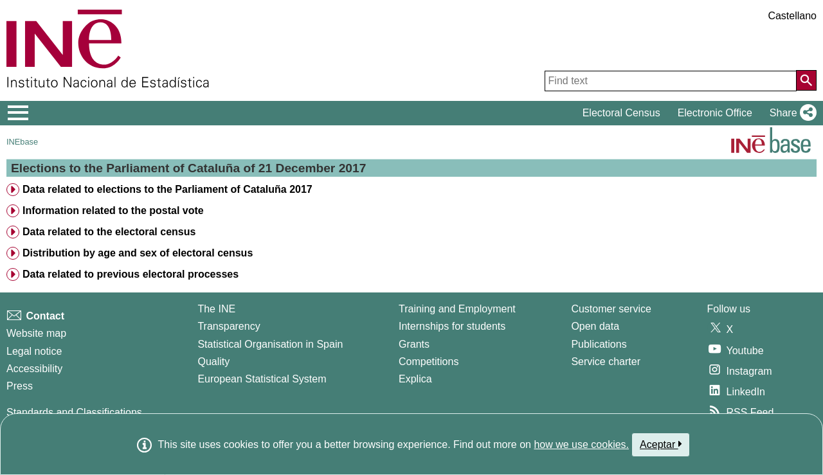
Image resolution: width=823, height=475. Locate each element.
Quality (213, 361)
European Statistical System (261, 378)
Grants (414, 344)
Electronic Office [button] (715, 112)
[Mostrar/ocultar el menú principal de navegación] (18, 113)
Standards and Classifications (74, 412)
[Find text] (671, 81)
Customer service (611, 308)
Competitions (428, 361)
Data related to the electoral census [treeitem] (109, 231)
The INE (216, 308)
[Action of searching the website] (806, 80)
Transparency (228, 326)
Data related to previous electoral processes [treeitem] (131, 274)
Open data (595, 326)
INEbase (22, 142)
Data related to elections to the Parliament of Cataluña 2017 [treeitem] (167, 189)
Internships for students (452, 326)
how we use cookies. (581, 444)
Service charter (605, 361)
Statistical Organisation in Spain (270, 344)
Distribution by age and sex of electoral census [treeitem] (138, 252)
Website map (36, 333)
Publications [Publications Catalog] (598, 344)
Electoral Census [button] (621, 112)
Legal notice (34, 351)
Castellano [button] (792, 15)
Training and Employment (457, 308)
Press (19, 386)
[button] (790, 113)
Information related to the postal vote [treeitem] (113, 210)
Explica (415, 378)
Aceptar (661, 444)
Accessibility (34, 368)
